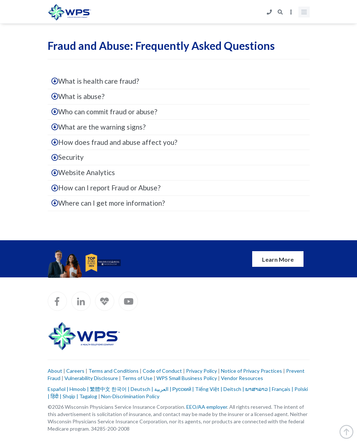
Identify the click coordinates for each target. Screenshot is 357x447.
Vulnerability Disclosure (91, 378)
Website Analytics (83, 172)
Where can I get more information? (108, 203)
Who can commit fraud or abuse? (104, 111)
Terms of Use (137, 378)
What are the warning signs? (98, 127)
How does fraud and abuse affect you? (114, 142)
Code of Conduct (162, 371)
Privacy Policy (201, 371)
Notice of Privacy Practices (251, 371)
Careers (74, 371)
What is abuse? (77, 96)
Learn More (278, 259)
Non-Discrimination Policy (130, 396)
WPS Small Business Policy (186, 378)
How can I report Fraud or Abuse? (105, 187)
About (55, 371)
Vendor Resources (242, 378)
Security (67, 157)
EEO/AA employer (206, 407)
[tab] (179, 81)
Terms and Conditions (113, 371)
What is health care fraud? (95, 81)
